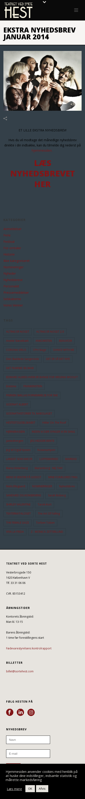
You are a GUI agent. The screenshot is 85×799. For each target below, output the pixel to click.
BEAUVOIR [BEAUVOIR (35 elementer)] (65, 341)
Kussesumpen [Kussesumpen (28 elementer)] (46, 450)
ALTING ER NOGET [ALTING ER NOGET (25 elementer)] (17, 332)
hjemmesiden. (42, 150)
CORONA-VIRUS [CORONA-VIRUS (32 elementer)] (16, 350)
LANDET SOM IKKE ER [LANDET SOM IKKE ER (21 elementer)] (19, 459)
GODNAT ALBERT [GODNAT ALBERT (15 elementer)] (17, 404)
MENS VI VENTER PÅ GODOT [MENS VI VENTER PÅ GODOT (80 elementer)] (23, 477)
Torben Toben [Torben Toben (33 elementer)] (45, 523)
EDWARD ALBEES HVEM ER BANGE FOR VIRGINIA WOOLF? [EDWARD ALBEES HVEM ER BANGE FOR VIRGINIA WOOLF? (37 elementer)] (42, 377)
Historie (9, 254)
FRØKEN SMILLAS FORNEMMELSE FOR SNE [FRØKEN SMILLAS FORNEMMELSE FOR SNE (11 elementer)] (32, 395)
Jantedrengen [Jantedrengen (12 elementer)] (14, 441)
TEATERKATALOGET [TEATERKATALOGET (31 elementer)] (18, 513)
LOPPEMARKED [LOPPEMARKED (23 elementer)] (48, 459)
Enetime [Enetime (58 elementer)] (11, 386)
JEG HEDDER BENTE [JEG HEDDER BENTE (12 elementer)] (42, 441)
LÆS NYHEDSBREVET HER (42, 173)
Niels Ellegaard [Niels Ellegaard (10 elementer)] (15, 486)
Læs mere (14, 789)
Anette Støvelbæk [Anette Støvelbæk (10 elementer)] (17, 341)
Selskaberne (12, 299)
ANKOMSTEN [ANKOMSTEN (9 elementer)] (44, 341)
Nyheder (9, 273)
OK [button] (30, 788)
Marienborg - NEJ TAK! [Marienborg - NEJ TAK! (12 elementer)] (49, 468)
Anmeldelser (12, 229)
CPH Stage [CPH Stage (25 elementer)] (39, 350)
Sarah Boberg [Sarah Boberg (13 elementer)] (57, 495)
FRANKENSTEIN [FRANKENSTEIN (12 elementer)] (32, 386)
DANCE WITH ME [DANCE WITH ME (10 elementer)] (63, 350)
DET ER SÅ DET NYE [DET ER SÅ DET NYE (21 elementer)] (58, 359)
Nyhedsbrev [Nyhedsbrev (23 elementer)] (67, 486)
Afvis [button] (42, 788)
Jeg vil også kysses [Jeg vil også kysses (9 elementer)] (18, 450)
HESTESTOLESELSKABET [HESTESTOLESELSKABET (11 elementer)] (20, 423)
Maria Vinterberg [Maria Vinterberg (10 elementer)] (17, 468)
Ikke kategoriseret (16, 261)
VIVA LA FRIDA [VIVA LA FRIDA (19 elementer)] (15, 532)
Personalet (11, 286)
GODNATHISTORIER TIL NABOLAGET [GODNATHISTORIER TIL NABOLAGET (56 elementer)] (29, 413)
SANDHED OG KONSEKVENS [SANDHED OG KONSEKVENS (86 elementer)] (23, 495)
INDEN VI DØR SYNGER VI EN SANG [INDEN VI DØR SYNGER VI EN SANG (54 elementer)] (53, 432)
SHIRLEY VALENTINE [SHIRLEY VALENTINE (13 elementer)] (18, 504)
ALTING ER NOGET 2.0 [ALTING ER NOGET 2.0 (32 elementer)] (50, 332)
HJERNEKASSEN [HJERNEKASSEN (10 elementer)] (15, 432)
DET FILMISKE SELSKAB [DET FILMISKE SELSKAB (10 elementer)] (20, 368)
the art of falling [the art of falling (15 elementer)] (49, 513)
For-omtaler (12, 248)
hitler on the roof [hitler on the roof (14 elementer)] (54, 423)
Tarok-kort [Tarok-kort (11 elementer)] (44, 504)
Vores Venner (13, 305)
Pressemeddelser (16, 293)
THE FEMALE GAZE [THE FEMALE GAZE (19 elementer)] (17, 523)
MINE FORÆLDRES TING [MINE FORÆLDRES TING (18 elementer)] (63, 477)
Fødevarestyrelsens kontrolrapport (28, 648)
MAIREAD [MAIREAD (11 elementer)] (71, 459)
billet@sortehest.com (20, 671)
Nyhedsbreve (13, 280)
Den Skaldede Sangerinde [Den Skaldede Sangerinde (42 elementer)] (22, 359)
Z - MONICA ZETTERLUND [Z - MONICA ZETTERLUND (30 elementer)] (47, 532)
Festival (9, 242)
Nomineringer (13, 267)
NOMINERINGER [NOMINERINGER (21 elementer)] (42, 486)
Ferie (7, 235)
